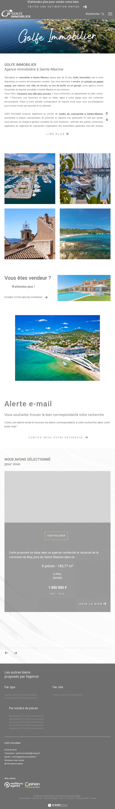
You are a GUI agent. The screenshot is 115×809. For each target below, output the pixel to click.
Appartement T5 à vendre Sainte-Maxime (26, 728)
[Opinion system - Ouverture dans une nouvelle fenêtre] (32, 785)
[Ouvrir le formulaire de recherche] (95, 14)
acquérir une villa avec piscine (35, 93)
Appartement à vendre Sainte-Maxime (20, 695)
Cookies (93, 798)
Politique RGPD (82, 798)
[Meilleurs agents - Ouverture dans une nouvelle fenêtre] (13, 784)
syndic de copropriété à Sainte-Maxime (81, 113)
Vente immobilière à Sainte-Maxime (68, 695)
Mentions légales (51, 798)
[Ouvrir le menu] (110, 14)
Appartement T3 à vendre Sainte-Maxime (26, 722)
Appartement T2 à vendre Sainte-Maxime (26, 719)
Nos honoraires (24, 798)
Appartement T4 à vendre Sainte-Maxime (26, 725)
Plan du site (37, 798)
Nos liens (71, 798)
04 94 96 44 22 (10, 750)
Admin (63, 798)
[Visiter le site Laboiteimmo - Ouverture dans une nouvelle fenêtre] (57, 803)
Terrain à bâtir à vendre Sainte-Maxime (20, 698)
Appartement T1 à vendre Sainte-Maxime (26, 716)
